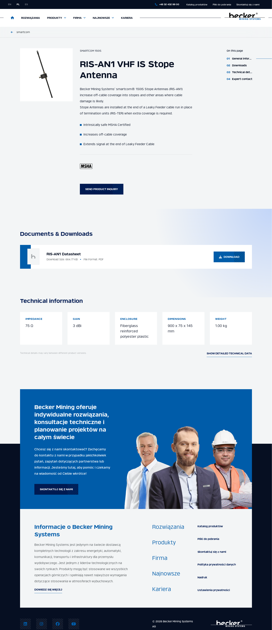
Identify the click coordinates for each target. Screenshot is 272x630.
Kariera (127, 17)
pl (18, 4)
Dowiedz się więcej (48, 589)
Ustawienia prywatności (214, 590)
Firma (77, 17)
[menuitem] (25, 624)
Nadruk (202, 577)
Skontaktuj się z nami (247, 4)
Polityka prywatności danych (217, 564)
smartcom (23, 32)
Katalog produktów (196, 4)
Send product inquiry (101, 189)
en (9, 4)
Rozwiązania (30, 17)
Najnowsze (101, 17)
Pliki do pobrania (222, 4)
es (26, 4)
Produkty (54, 17)
